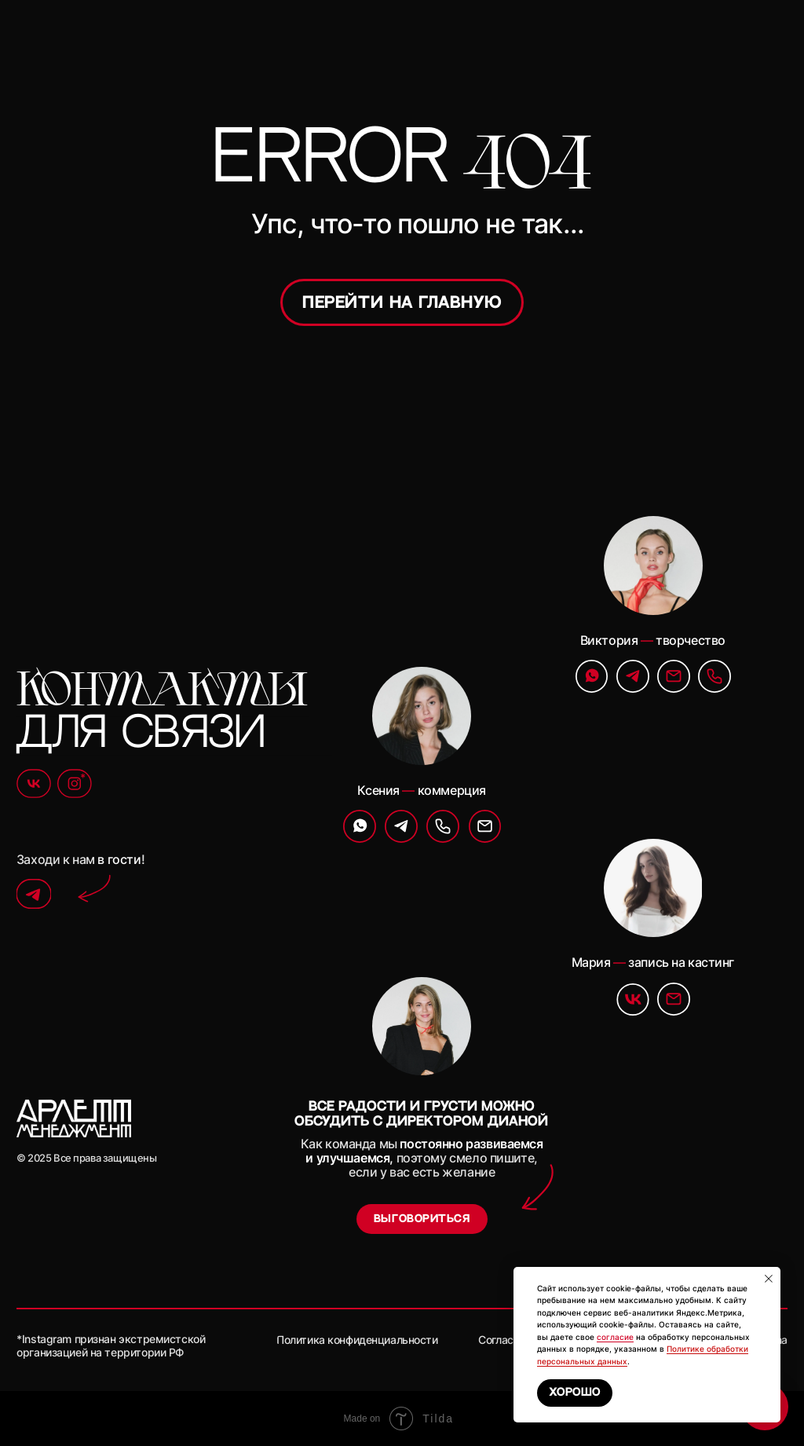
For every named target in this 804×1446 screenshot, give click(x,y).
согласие (615, 1337)
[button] (422, 1219)
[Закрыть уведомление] (769, 1279)
